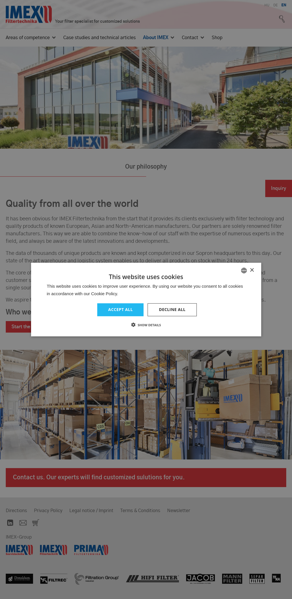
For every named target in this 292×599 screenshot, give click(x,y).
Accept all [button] (120, 309)
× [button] (252, 270)
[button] (146, 325)
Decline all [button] (172, 309)
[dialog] (146, 299)
